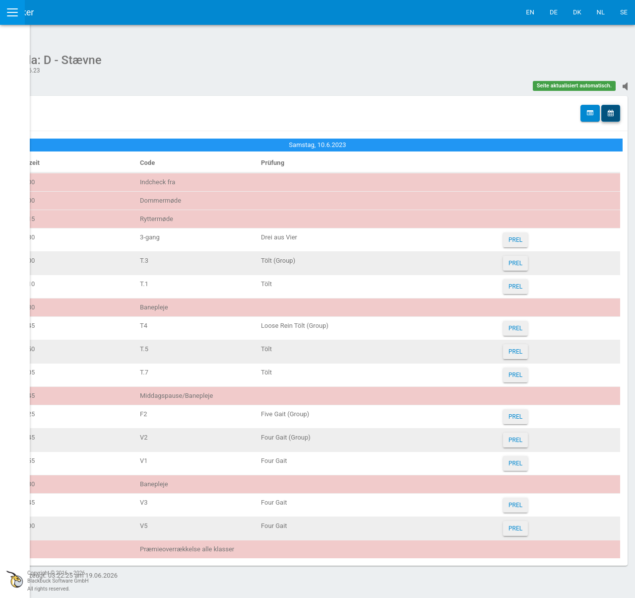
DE (554, 12)
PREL (537, 234)
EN (530, 12)
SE (624, 12)
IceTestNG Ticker (55, 12)
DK (577, 12)
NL (601, 12)
